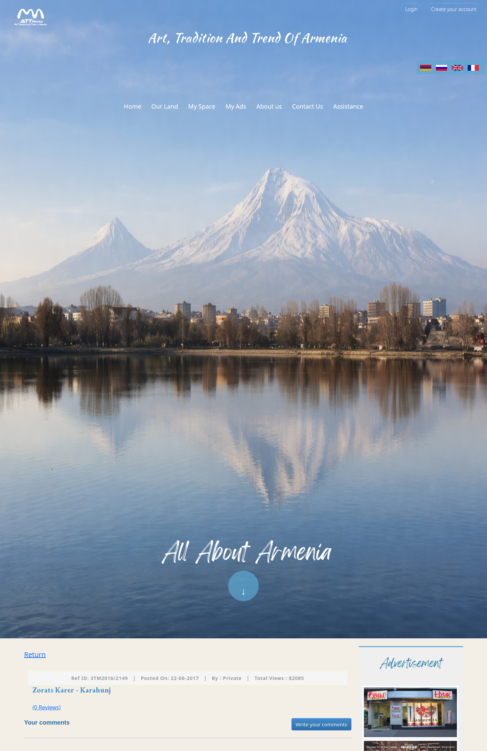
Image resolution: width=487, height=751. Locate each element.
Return (35, 654)
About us (269, 106)
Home (132, 106)
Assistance (348, 106)
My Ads (236, 106)
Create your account (454, 8)
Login (411, 8)
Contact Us (307, 106)
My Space (201, 106)
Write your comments (321, 724)
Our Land (165, 106)
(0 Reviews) (46, 707)
